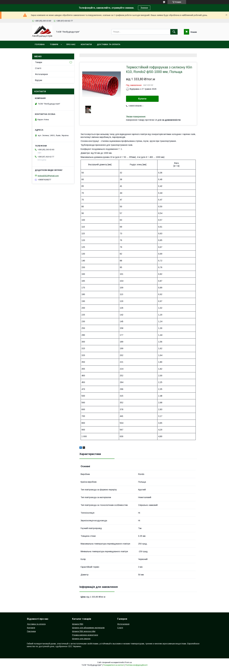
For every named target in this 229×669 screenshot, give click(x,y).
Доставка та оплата (108, 44)
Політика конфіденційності (136, 665)
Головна (40, 44)
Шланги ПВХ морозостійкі (83, 631)
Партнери (31, 631)
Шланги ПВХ (77, 624)
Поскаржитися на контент (113, 665)
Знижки (144, 8)
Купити (142, 98)
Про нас (71, 44)
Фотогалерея (41, 74)
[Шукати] (174, 32)
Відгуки (38, 80)
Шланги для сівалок (81, 638)
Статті (38, 68)
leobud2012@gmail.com (48, 175)
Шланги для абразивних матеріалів (88, 628)
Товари (54, 44)
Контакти (86, 44)
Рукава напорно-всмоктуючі (85, 635)
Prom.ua (128, 662)
